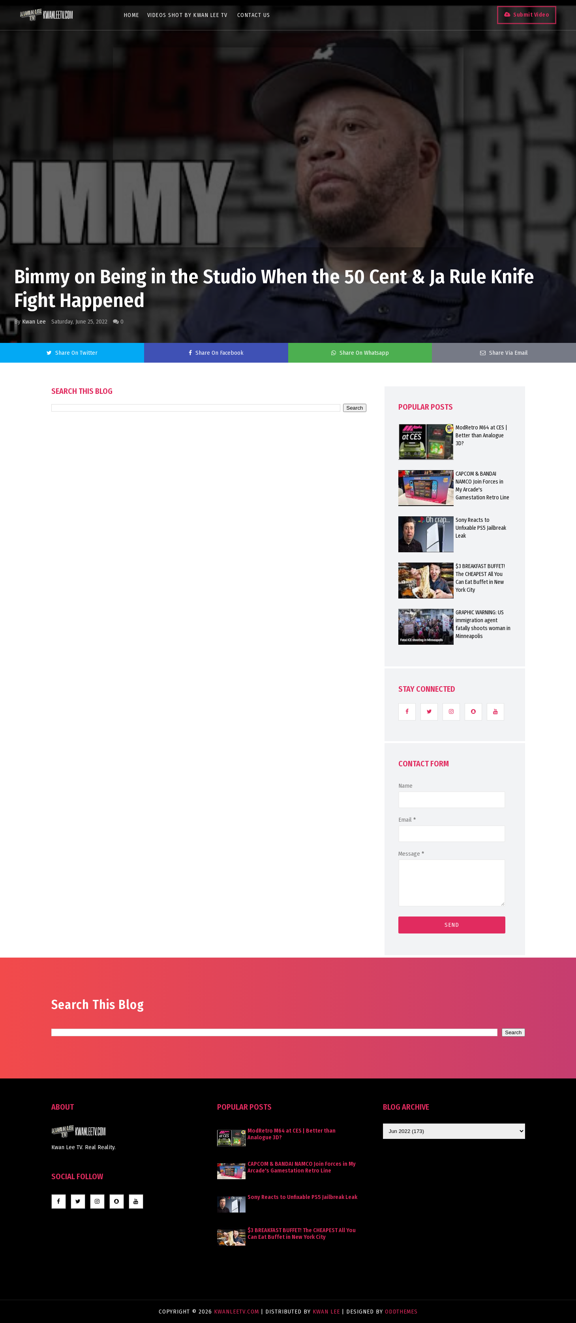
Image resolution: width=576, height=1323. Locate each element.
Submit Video (531, 14)
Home (131, 15)
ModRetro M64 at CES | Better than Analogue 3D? (481, 435)
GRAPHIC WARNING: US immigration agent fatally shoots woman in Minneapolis (483, 624)
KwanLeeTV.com (237, 1311)
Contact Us (253, 15)
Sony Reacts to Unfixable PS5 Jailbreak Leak (481, 528)
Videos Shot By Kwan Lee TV (187, 15)
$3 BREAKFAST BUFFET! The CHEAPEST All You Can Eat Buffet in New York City (480, 578)
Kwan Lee (34, 321)
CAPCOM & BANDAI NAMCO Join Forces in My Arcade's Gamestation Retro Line (482, 485)
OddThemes (401, 1311)
